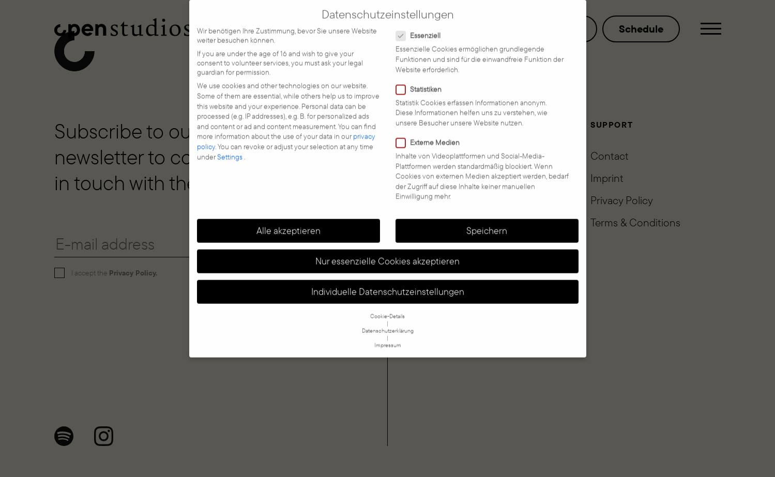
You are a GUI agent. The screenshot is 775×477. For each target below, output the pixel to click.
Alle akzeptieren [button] (288, 220)
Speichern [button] (486, 220)
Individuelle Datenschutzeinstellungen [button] (387, 281)
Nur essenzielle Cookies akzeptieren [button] (387, 250)
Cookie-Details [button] (387, 306)
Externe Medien (431, 132)
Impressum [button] (387, 334)
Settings (230, 146)
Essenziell (421, 25)
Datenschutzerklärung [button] (388, 320)
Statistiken (422, 79)
